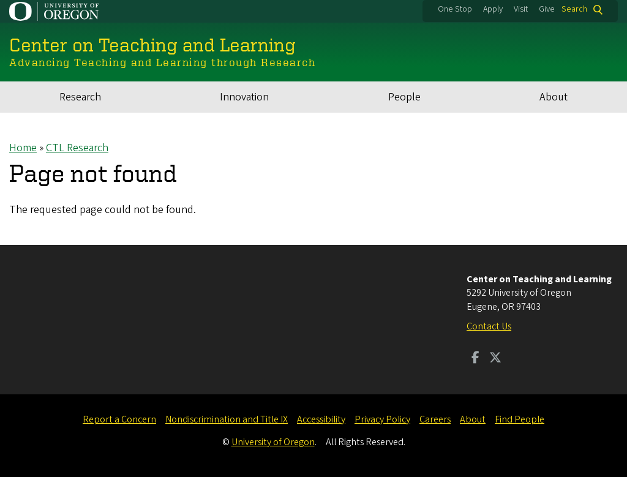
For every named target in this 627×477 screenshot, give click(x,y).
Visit (521, 9)
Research (80, 97)
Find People (519, 419)
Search (574, 9)
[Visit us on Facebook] (475, 359)
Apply (493, 9)
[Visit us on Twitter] (495, 359)
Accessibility (321, 419)
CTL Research (77, 148)
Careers (435, 419)
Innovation (244, 97)
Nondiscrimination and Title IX (226, 419)
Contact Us (489, 326)
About (553, 97)
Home (23, 148)
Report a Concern (119, 419)
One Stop (455, 9)
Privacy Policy (382, 419)
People (404, 97)
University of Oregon (273, 442)
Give (547, 9)
